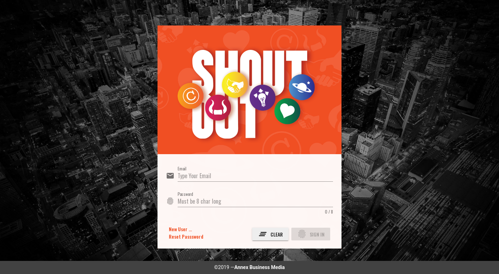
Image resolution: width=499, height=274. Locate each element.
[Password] (255, 201)
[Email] (255, 175)
